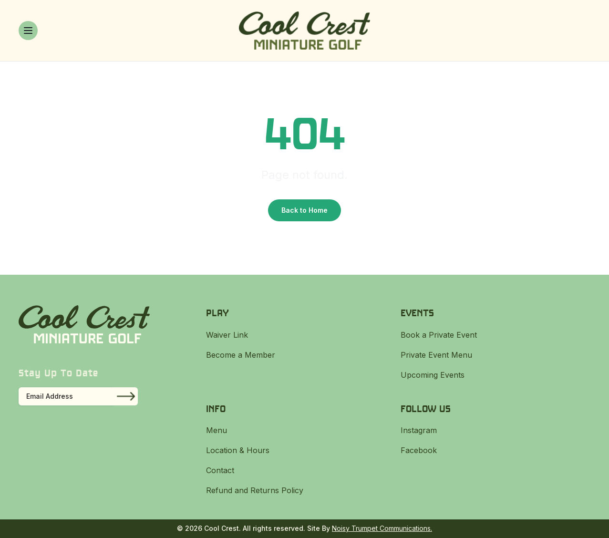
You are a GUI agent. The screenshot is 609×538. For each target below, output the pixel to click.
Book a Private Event (439, 335)
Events (417, 313)
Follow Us (426, 408)
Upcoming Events (432, 375)
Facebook (419, 450)
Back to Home (304, 210)
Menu (216, 430)
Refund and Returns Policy (254, 490)
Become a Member (240, 355)
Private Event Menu (436, 355)
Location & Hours (237, 450)
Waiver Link (227, 335)
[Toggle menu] (28, 30)
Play (217, 313)
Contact (220, 470)
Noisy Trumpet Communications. (382, 528)
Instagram (419, 430)
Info (216, 408)
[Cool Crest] (304, 30)
